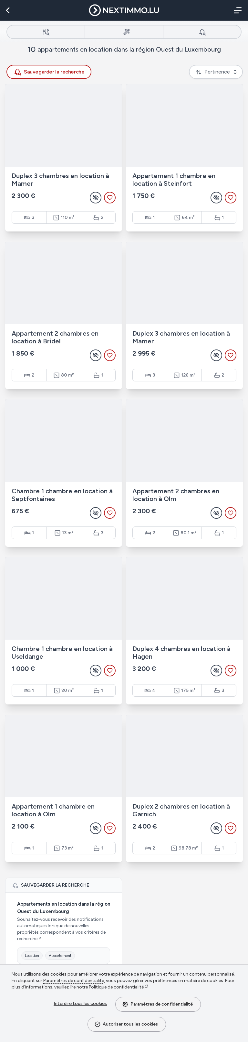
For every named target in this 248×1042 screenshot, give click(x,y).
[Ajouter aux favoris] (110, 197)
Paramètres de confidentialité (157, 1004)
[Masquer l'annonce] (95, 197)
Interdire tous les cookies (80, 1003)
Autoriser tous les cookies (126, 1024)
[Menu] (236, 10)
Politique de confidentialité (116, 987)
